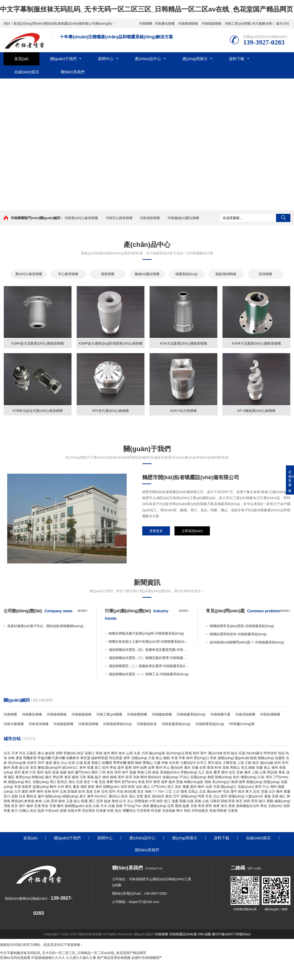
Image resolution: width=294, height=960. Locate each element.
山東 (262, 772)
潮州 (273, 787)
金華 (151, 767)
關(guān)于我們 (63, 59)
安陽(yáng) (198, 777)
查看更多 (156, 531)
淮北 (244, 767)
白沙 (271, 791)
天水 (103, 806)
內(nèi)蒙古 (254, 753)
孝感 (141, 782)
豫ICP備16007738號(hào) (231, 934)
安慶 (259, 767)
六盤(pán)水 (254, 796)
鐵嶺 (253, 758)
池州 (47, 772)
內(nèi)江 (101, 796)
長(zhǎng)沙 (221, 782)
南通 (14, 767)
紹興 (143, 767)
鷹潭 (216, 772)
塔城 (212, 810)
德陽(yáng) (53, 796)
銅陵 (251, 767)
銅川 (262, 801)
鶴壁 (210, 777)
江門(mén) (158, 787)
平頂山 (184, 777)
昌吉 (118, 810)
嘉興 (128, 767)
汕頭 (139, 787)
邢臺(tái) (70, 753)
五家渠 (233, 810)
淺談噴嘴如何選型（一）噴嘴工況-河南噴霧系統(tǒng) (149, 674)
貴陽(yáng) (236, 796)
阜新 (213, 758)
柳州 (40, 791)
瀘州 (41, 796)
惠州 (193, 787)
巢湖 (25, 772)
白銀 (96, 806)
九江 (201, 772)
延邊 (87, 763)
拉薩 (190, 801)
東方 (248, 791)
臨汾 (234, 753)
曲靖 (61, 801)
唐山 (41, 753)
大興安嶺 (229, 763)
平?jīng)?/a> (133, 806)
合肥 (202, 767)
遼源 (48, 763)
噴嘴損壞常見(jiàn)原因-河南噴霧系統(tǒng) (242, 626)
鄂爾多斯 (30, 758)
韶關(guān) (111, 787)
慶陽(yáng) (158, 806)
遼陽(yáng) (226, 758)
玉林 (96, 791)
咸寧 (164, 782)
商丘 (28, 782)
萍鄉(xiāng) (188, 772)
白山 (64, 763)
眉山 (132, 796)
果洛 (263, 806)
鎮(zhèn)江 (70, 767)
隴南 (178, 806)
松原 (71, 763)
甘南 (193, 806)
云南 (46, 801)
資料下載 (236, 59)
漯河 (268, 777)
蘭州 (60, 806)
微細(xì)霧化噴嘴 (147, 274)
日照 (82, 777)
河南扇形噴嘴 (150, 218)
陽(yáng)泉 (157, 753)
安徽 (195, 767)
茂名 (178, 787)
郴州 (53, 787)
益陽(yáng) (41, 787)
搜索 (283, 218)
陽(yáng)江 (229, 787)
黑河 (211, 763)
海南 (148, 791)
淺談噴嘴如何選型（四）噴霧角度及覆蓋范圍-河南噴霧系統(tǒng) (149, 650)
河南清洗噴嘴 (38, 724)
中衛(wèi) (52, 810)
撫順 (166, 758)
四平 (41, 763)
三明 (102, 772)
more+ (83, 611)
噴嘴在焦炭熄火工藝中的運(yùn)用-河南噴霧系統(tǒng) (149, 641)
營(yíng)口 (201, 758)
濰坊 (48, 777)
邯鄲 (59, 753)
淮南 (225, 767)
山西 (129, 753)
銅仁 (282, 796)
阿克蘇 (156, 810)
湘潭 (242, 782)
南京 (255, 763)
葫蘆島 (280, 758)
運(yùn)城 (215, 753)
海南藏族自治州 (247, 806)
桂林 (47, 791)
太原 (137, 753)
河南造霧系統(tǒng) (176, 724)
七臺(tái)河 (188, 763)
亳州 (40, 772)
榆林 (30, 806)
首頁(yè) (21, 59)
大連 (151, 758)
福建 (63, 772)
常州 (285, 763)
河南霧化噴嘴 (165, 23)
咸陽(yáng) (282, 801)
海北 (224, 806)
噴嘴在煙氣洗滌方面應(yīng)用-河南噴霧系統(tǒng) (146, 633)
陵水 (241, 791)
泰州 (82, 767)
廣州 (98, 787)
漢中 (22, 806)
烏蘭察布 (72, 758)
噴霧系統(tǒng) (186, 274)
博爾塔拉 (129, 810)
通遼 (19, 758)
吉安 (232, 772)
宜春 (239, 772)
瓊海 (183, 791)
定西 (170, 806)
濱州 (121, 777)
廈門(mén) (83, 772)
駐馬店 (62, 782)
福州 (70, 772)
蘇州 (7, 767)
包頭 (281, 753)
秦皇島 (50, 753)
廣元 (82, 796)
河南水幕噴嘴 (14, 724)
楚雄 (115, 801)
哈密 (110, 810)
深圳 (123, 787)
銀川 (14, 810)
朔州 (196, 753)
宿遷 (90, 767)
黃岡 (156, 782)
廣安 (147, 796)
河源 (216, 787)
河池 (119, 791)
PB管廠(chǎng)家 (242, 724)
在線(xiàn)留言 (26, 72)
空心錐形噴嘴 (68, 274)
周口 (53, 782)
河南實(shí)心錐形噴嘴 (81, 218)
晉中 (203, 753)
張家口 (90, 753)
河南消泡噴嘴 (245, 714)
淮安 (33, 767)
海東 (216, 806)
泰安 (67, 777)
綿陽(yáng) (70, 796)
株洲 (234, 782)
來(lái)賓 (130, 791)
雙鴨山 (148, 763)
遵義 (267, 796)
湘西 (83, 787)
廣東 (91, 787)
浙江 (97, 767)
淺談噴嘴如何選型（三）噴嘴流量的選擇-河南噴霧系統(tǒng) (149, 658)
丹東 (182, 758)
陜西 (247, 801)
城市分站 (282, 23)
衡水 (122, 753)
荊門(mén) (129, 782)
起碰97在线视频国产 (146, 958)
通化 (56, 763)
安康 (37, 806)
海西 (286, 806)
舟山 (166, 767)
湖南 (207, 782)
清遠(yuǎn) (246, 787)
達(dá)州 (158, 796)
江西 (148, 772)
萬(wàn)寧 (214, 791)
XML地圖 (204, 934)
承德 (99, 753)
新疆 (63, 810)
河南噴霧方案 (220, 714)
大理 (152, 801)
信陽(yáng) (41, 782)
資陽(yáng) (189, 796)
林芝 (239, 801)
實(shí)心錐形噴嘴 (28, 274)
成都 (14, 796)
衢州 (159, 767)
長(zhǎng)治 (175, 753)
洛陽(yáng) (170, 777)
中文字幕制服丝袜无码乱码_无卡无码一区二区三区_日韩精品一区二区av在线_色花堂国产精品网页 (146, 9)
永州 (60, 787)
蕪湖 (210, 767)
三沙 (176, 791)
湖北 (71, 782)
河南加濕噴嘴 (270, 714)
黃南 (231, 806)
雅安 (168, 796)
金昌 (88, 806)
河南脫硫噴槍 (211, 23)
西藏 (182, 801)
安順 (275, 796)
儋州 (279, 791)
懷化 (68, 787)
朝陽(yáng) (266, 758)
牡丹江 (202, 763)
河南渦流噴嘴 (88, 724)
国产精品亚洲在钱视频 (114, 958)
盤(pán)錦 (242, 758)
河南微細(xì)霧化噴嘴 (183, 218)
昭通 (84, 801)
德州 (105, 777)
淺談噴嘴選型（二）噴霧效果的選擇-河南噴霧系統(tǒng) (149, 666)
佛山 (146, 787)
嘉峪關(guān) (74, 806)
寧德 (140, 772)
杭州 (105, 767)
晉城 (188, 753)
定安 (256, 791)
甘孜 (208, 796)
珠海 (131, 787)
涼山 (216, 796)
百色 (104, 791)
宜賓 (139, 796)
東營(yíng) (23, 777)
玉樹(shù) (275, 806)
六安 (32, 772)
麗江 (92, 801)
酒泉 (146, 806)
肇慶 (185, 787)
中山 (265, 787)
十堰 (94, 782)
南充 (124, 796)
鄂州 (117, 782)
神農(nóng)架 (193, 782)
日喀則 (215, 801)
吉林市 (32, 763)
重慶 (287, 791)
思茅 (99, 801)
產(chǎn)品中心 (148, 59)
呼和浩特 (270, 753)
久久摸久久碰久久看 (81, 958)
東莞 (258, 787)
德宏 (159, 801)
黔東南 (29, 801)
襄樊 (109, 782)
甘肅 (52, 806)
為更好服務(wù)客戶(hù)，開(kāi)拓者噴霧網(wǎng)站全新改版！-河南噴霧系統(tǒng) (47, 626)
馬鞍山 (235, 767)
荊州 (149, 782)
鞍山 (159, 758)
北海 (63, 791)
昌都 (198, 801)
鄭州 (144, 777)
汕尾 (208, 787)
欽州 (81, 791)
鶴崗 (138, 763)
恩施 (179, 782)
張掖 (119, 806)
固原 (41, 810)
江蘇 (248, 763)
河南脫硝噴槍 (188, 23)
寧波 (113, 767)
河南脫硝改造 (147, 724)
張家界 (27, 787)
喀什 (179, 810)
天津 (14, 753)
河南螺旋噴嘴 (162, 714)
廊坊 (114, 753)
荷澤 (128, 777)
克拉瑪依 (88, 810)
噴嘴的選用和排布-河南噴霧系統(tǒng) (238, 634)
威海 (75, 777)
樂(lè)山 (114, 796)
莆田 (94, 772)
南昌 (155, 772)
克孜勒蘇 (168, 810)
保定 (80, 753)
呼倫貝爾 (44, 758)
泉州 (110, 772)
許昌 (261, 777)
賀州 (112, 791)
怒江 (167, 801)
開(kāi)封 (154, 777)
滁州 (274, 767)
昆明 (54, 801)
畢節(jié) (17, 801)
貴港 (89, 791)
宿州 (17, 772)
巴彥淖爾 (58, 758)
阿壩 (201, 796)
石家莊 (32, 753)
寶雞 (270, 801)
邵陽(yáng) (271, 782)
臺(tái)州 (177, 767)
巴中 (176, 796)
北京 (7, 753)
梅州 (201, 787)
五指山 (193, 791)
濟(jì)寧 (58, 777)
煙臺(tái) (38, 777)
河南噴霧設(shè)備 (183, 934)
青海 (201, 806)
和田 (187, 810)
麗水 (187, 767)
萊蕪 (90, 777)
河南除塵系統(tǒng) (209, 724)
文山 (130, 801)
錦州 (189, 758)
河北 (22, 753)
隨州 (172, 782)
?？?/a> (158, 791)
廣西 (25, 791)
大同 (144, 753)
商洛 (45, 806)
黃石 (87, 782)
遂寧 (90, 796)
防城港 (72, 791)
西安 (254, 801)
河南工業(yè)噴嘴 (237, 23)
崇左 (140, 791)
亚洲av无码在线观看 (15, 958)
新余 (209, 772)
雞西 (130, 763)
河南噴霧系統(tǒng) (191, 714)
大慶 (157, 763)
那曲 (224, 801)
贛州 (224, 772)
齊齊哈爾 (119, 763)
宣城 (55, 772)
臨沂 (98, 777)
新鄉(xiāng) (223, 777)
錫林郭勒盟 (99, 758)
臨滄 (107, 801)
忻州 (226, 753)
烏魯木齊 (74, 810)
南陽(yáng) (16, 782)
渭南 (7, 806)
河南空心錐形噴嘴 (119, 218)
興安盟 (85, 758)
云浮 (17, 791)
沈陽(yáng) (139, 758)
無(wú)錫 (266, 763)
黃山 (267, 767)
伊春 (164, 763)
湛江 (170, 787)
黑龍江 (96, 763)
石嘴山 (24, 810)
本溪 (174, 758)
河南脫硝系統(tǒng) (117, 724)
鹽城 (41, 767)
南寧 (32, 791)
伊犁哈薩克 (199, 810)
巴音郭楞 (143, 810)
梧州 (55, 791)
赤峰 (11, 758)
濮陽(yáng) (248, 777)
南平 (125, 772)
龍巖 (133, 772)
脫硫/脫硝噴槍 (225, 274)
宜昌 (102, 782)
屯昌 (226, 791)
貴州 (224, 796)
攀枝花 (32, 796)
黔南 (38, 801)
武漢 (79, 782)
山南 (205, 801)
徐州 (277, 763)
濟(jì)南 (272, 772)
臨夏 (186, 806)
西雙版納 (141, 801)
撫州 (247, 772)
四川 (7, 796)
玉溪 (69, 801)
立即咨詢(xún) (192, 531)
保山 (76, 801)
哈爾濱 (107, 763)
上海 (240, 763)
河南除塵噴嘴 (137, 714)
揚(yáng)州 (53, 767)
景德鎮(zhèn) (170, 772)
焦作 (236, 777)
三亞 (168, 791)
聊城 (113, 777)
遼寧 (126, 758)
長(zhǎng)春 (17, 763)
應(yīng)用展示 (194, 59)
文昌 (202, 791)
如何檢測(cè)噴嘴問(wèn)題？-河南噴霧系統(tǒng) (247, 642)
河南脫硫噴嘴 (63, 724)
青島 (281, 772)
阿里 (231, 801)
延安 (14, 806)
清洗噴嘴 (265, 274)
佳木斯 (174, 763)
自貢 (22, 796)
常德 (17, 787)
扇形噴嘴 (107, 274)
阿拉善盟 (115, 758)
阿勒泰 (222, 810)
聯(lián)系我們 (73, 72)
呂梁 (242, 753)
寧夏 (7, 810)
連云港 (24, 767)
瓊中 (233, 791)
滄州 (106, 753)
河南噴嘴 (145, 23)
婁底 (76, 787)
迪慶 (175, 801)
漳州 (117, 772)
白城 (79, 763)
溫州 (120, 767)
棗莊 (11, 777)
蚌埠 (218, 767)
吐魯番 (101, 810)
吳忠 (33, 810)
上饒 (255, 772)
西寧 (208, 806)
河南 (136, 777)
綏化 (218, 763)
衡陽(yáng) (254, 782)
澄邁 (264, 791)
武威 (111, 806)
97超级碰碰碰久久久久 (48, 958)
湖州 (136, 767)
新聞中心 (105, 59)
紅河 (122, 801)
